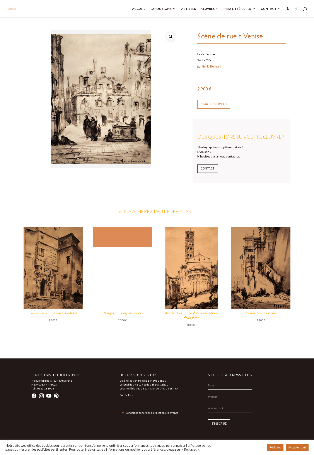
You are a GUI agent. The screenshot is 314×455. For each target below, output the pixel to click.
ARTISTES (188, 8)
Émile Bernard (211, 66)
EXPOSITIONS (160, 8)
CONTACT (268, 8)
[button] (171, 37)
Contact (208, 168)
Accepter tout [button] (297, 447)
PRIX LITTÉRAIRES (237, 8)
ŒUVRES (208, 8)
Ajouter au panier (214, 104)
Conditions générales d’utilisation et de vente (151, 412)
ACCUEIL (138, 8)
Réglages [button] (275, 447)
